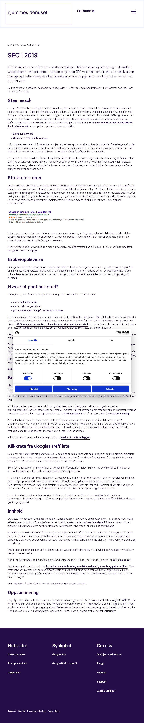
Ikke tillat (34, 389)
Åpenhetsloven (54, 711)
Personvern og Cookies (36, 711)
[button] (86, 11)
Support (101, 682)
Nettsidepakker (17, 654)
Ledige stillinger (106, 691)
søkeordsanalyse (93, 522)
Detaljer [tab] (72, 340)
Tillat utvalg (72, 389)
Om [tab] (111, 340)
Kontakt (101, 673)
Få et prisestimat (17, 663)
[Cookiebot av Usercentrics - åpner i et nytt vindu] (117, 333)
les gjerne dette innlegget (23, 251)
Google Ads (59, 654)
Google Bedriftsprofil (64, 663)
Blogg (100, 663)
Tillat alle (110, 389)
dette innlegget (121, 560)
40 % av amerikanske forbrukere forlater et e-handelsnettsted (52, 324)
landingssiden (72, 414)
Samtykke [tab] (32, 340)
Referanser (14, 673)
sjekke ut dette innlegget (75, 437)
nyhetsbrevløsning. (119, 414)
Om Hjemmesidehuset (109, 654)
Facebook (12, 711)
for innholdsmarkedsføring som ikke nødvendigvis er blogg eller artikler (87, 566)
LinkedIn (21, 711)
